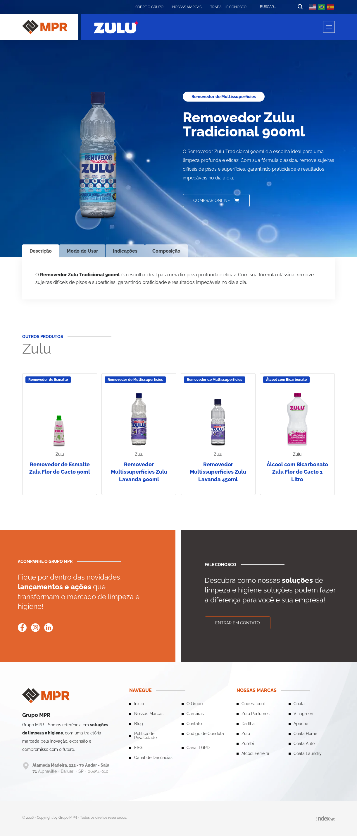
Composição (166, 251)
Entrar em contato (237, 623)
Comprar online (216, 200)
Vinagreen (303, 714)
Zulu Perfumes (256, 714)
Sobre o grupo (149, 7)
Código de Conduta (205, 734)
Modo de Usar (82, 251)
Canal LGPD (198, 748)
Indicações (125, 251)
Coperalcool (253, 704)
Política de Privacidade (145, 736)
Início (139, 704)
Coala (299, 704)
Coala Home (305, 734)
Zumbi (248, 743)
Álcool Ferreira (255, 753)
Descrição (41, 251)
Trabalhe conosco (228, 7)
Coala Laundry (308, 753)
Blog (138, 724)
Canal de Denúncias (153, 758)
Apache (301, 724)
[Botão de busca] (300, 7)
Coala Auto (304, 743)
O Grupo (195, 704)
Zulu (246, 734)
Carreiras (195, 714)
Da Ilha (248, 724)
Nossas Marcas (186, 7)
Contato (194, 724)
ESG (138, 748)
